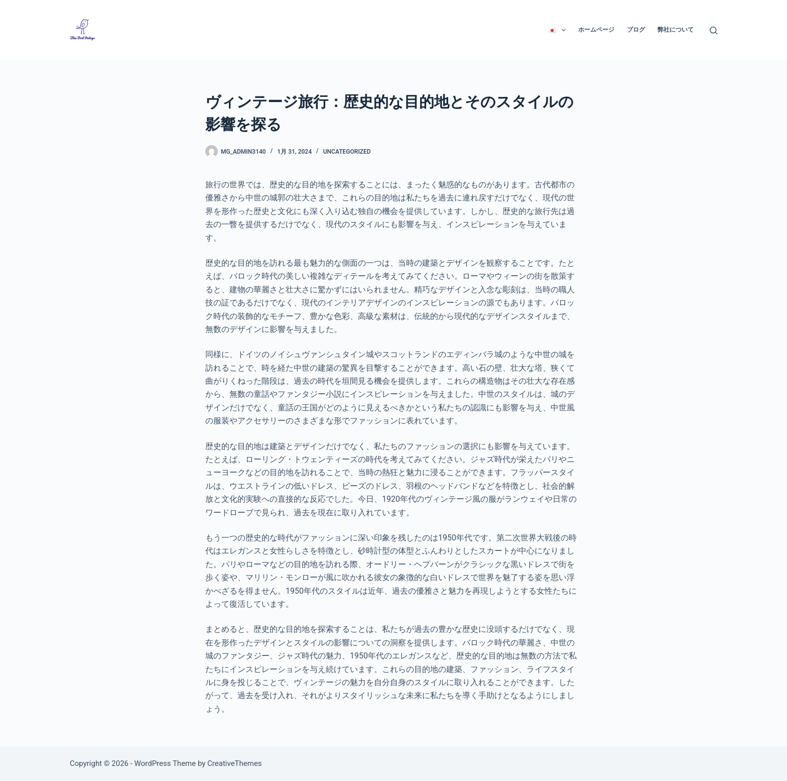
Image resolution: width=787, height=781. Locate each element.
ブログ (636, 29)
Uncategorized (347, 151)
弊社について (676, 29)
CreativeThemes (234, 763)
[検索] (713, 30)
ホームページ (596, 29)
